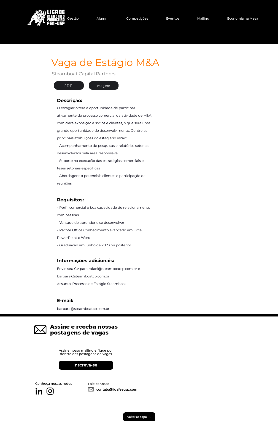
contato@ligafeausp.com (116, 389)
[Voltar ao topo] (139, 416)
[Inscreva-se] (86, 365)
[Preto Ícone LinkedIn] (39, 391)
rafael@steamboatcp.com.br (113, 268)
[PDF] (69, 85)
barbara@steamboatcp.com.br (83, 276)
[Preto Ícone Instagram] (50, 391)
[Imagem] (104, 85)
